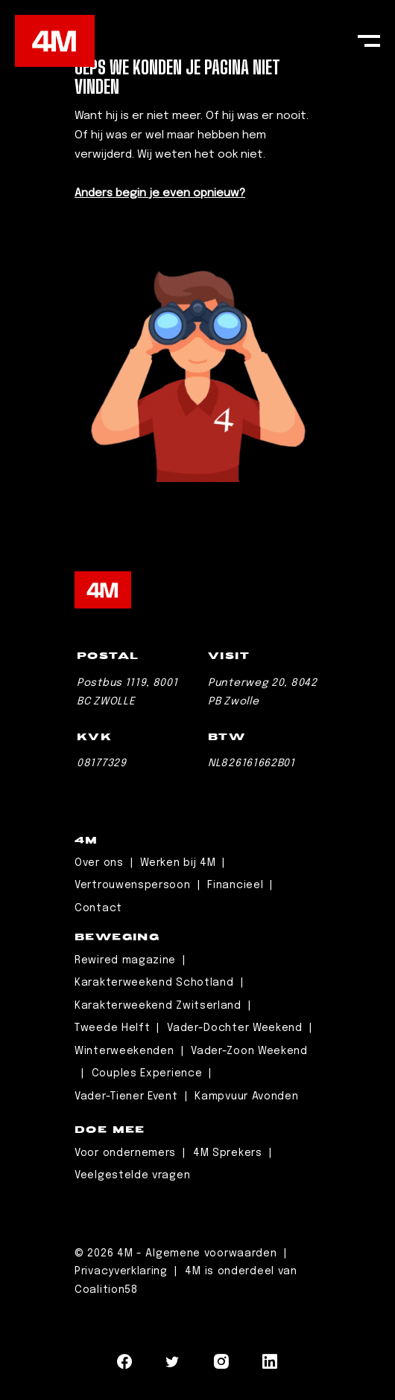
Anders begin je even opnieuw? (160, 193)
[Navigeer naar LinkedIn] (270, 1365)
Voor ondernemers (125, 1153)
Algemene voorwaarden (212, 1253)
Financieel (235, 885)
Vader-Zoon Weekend (249, 1051)
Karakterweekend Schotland (154, 982)
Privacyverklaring (123, 1271)
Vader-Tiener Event (126, 1096)
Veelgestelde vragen (132, 1175)
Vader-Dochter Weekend (235, 1028)
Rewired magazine (125, 960)
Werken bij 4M (177, 863)
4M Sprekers (227, 1153)
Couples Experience (147, 1073)
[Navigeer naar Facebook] (125, 1365)
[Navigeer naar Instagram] (222, 1365)
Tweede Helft (112, 1028)
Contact (98, 908)
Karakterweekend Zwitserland (158, 1006)
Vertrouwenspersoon (133, 885)
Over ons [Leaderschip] (99, 863)
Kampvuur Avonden (246, 1096)
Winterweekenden (124, 1051)
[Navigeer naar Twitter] (172, 1365)
